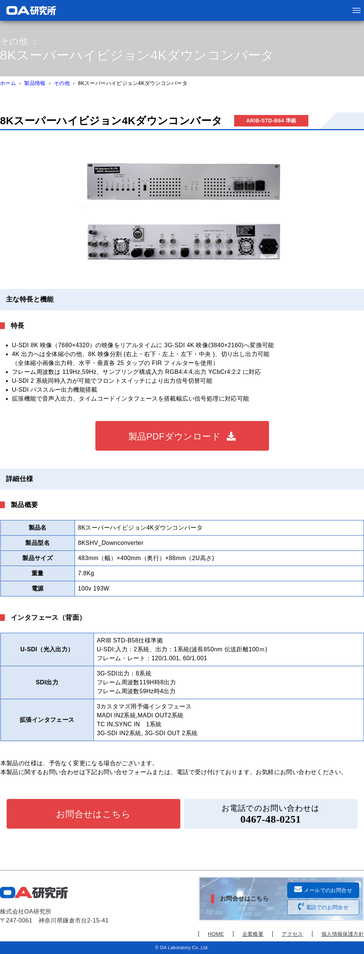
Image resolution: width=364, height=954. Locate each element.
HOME (216, 934)
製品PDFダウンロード (174, 436)
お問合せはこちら (93, 814)
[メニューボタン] (356, 10)
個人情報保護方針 (342, 934)
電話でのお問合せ (323, 907)
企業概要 (253, 934)
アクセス (292, 934)
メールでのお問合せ (323, 890)
